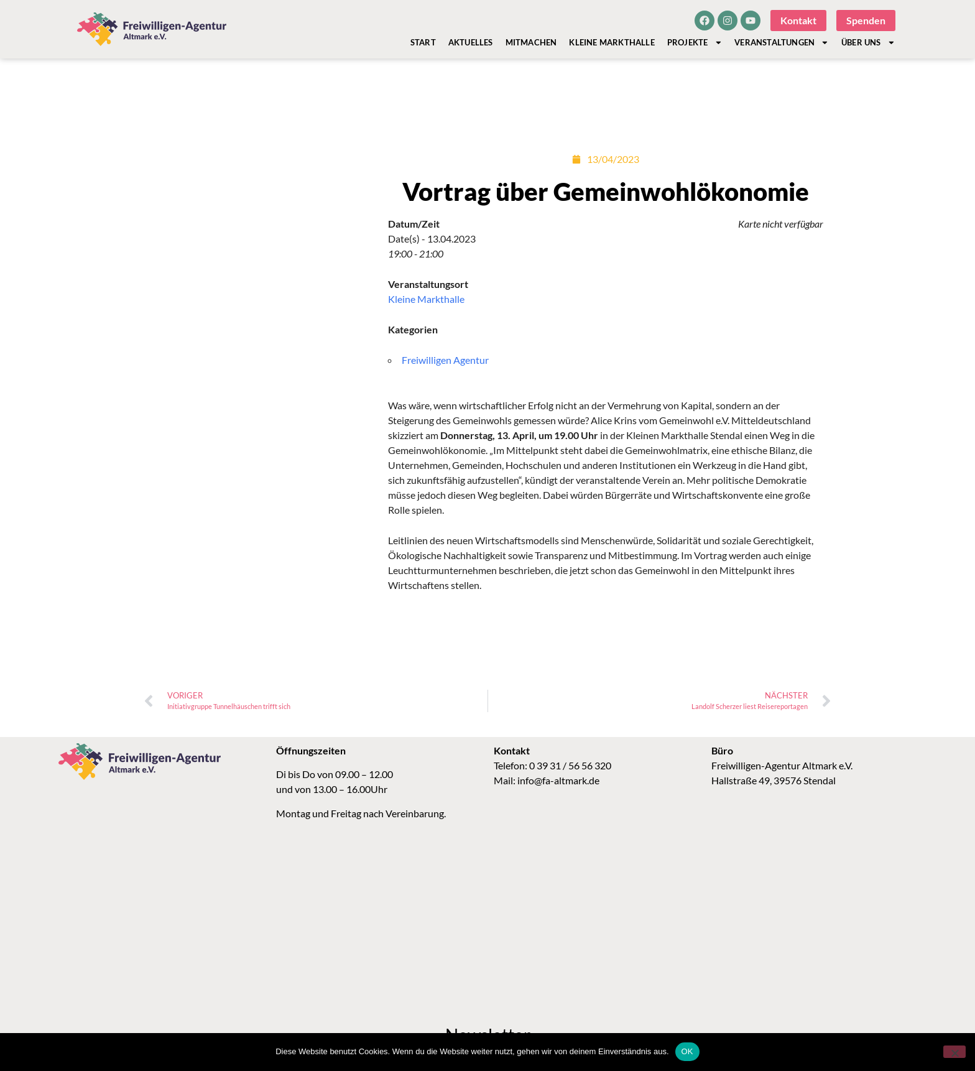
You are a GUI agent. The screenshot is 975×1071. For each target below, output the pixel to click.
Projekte (694, 42)
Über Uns (868, 42)
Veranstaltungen (781, 42)
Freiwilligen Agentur (445, 360)
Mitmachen (531, 42)
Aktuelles (470, 42)
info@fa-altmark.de (558, 780)
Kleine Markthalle (611, 42)
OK (687, 1051)
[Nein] (954, 1052)
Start (423, 42)
